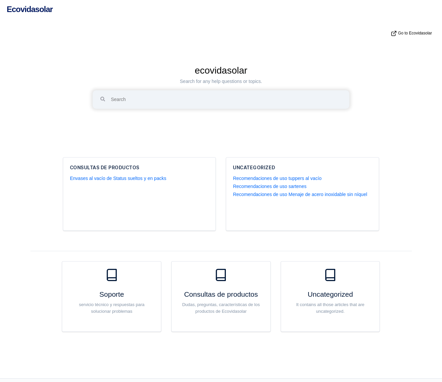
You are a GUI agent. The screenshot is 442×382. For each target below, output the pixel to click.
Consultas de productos (105, 167)
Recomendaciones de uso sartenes (269, 186)
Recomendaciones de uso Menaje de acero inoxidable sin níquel (300, 194)
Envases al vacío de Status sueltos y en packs (118, 178)
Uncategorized (254, 167)
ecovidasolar (221, 70)
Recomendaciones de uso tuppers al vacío (277, 178)
